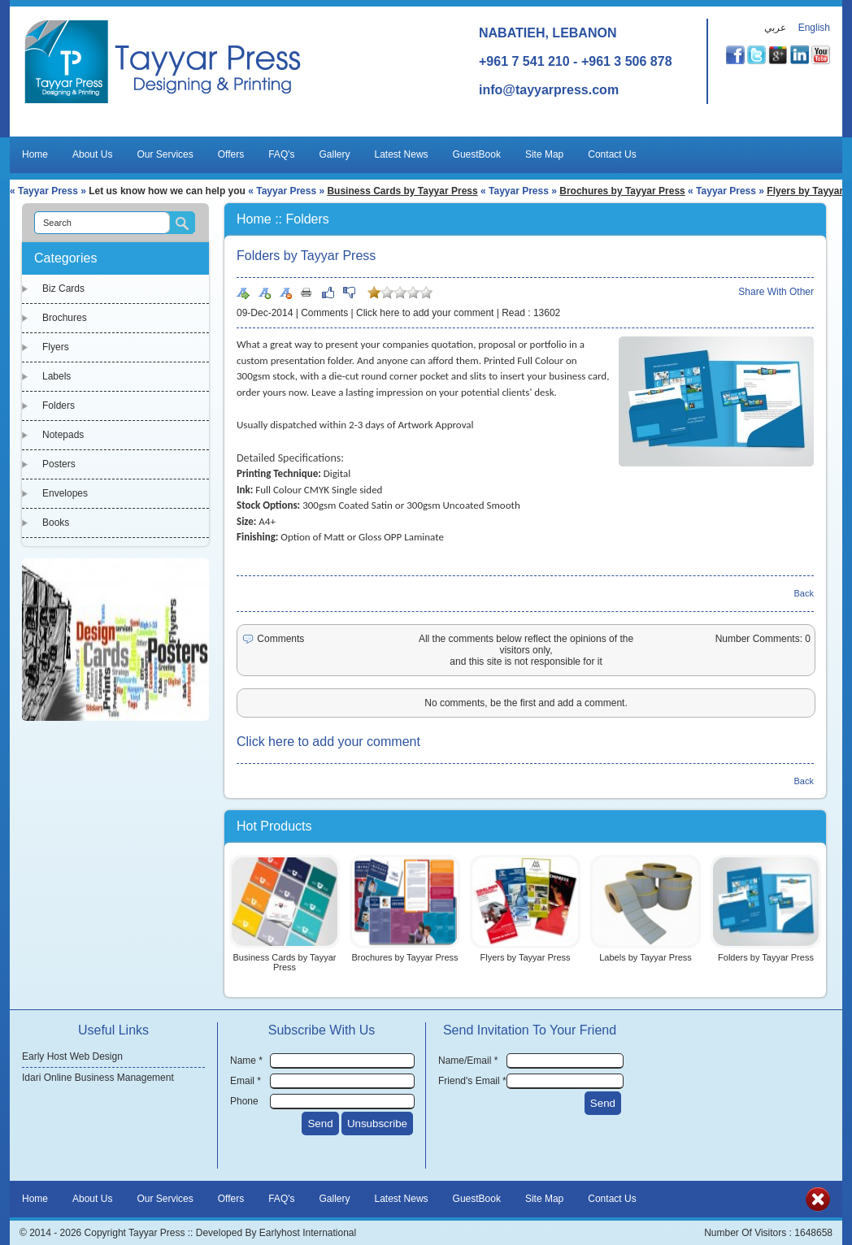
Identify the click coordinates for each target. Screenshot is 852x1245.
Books (55, 522)
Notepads (63, 434)
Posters (59, 464)
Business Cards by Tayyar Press (402, 191)
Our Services (165, 154)
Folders (58, 405)
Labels (56, 376)
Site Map (544, 154)
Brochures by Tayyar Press (622, 191)
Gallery (335, 154)
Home (35, 154)
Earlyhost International (307, 1232)
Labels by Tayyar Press (645, 957)
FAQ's (281, 154)
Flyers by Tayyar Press (525, 957)
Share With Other (776, 291)
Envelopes (65, 493)
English (814, 27)
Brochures (64, 317)
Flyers (55, 347)
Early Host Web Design (72, 1056)
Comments (324, 313)
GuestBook (477, 154)
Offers (231, 154)
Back (804, 593)
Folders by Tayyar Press (766, 957)
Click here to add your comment (424, 313)
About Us (92, 154)
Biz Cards (63, 288)
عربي (775, 27)
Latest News (401, 154)
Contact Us (612, 154)
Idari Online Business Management (98, 1077)
